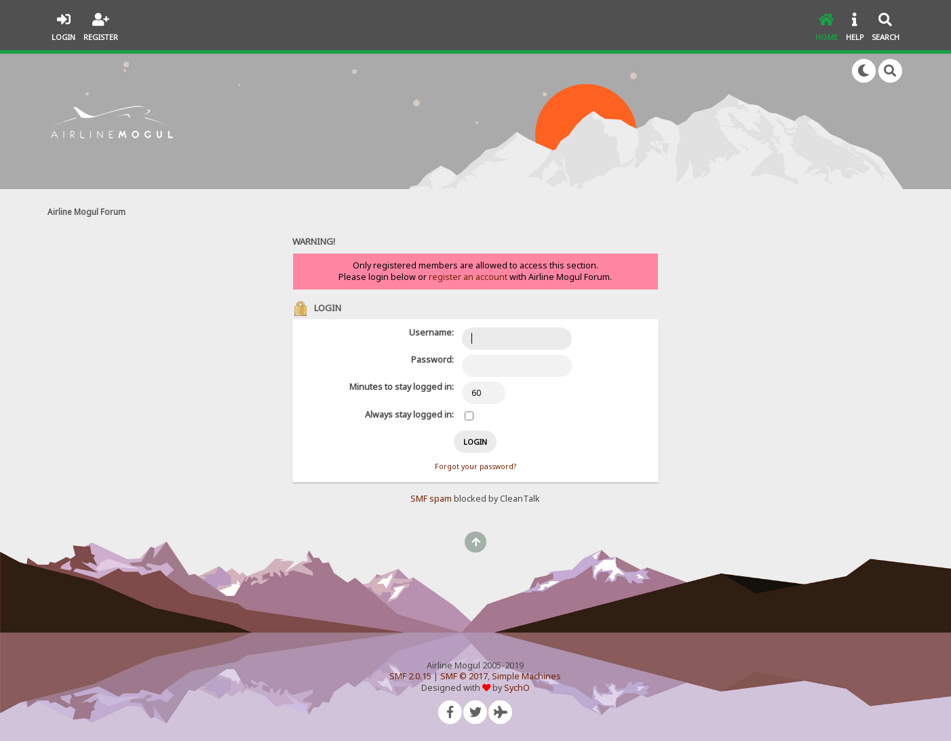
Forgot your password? (475, 466)
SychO (517, 688)
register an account (468, 277)
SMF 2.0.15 (410, 676)
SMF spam (431, 498)
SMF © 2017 (464, 676)
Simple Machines (526, 676)
